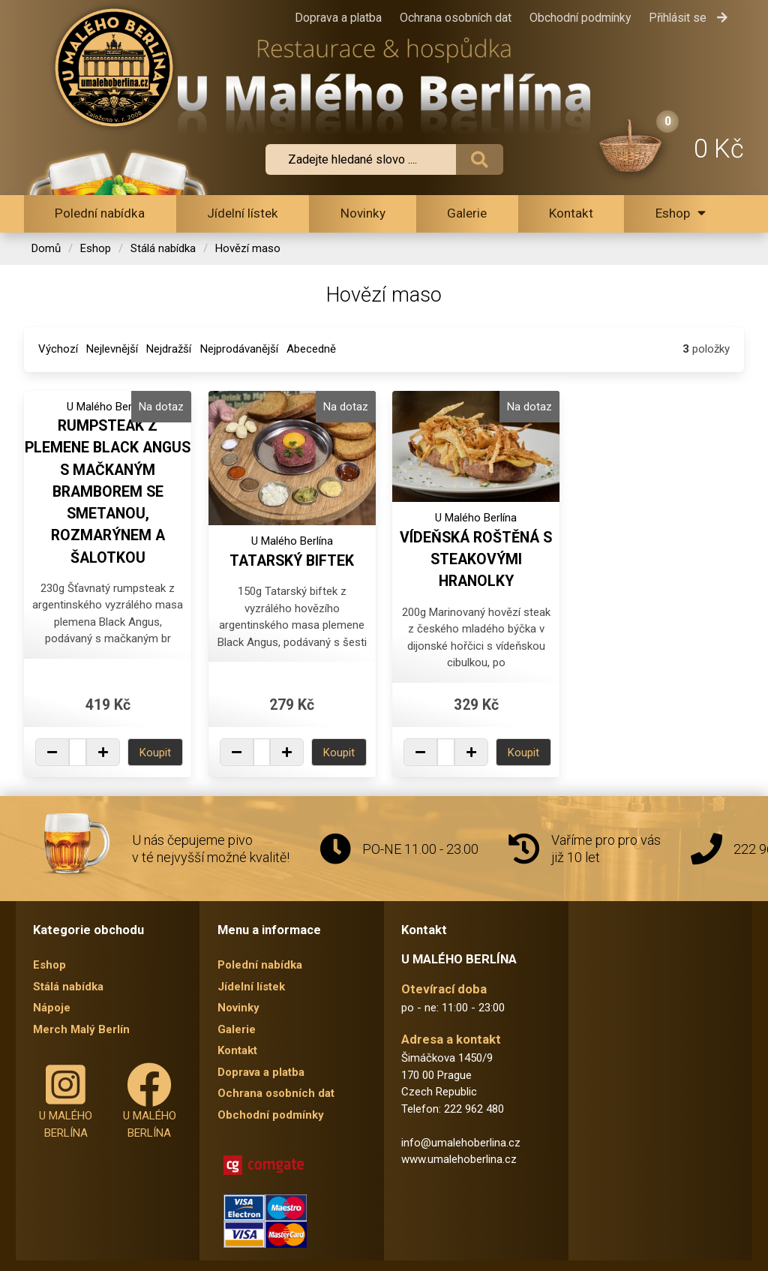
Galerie (467, 213)
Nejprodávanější (239, 349)
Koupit (155, 752)
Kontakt (571, 213)
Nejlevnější (112, 349)
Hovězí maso (247, 248)
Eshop (681, 213)
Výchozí (58, 349)
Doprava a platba (338, 18)
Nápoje (51, 1007)
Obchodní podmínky (580, 18)
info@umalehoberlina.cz (460, 1142)
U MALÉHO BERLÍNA (65, 1101)
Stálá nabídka (163, 248)
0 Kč (719, 149)
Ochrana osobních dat (456, 18)
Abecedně (311, 349)
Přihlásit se (688, 18)
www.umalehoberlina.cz (459, 1159)
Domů (46, 248)
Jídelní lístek (242, 213)
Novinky (363, 213)
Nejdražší (168, 349)
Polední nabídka (100, 213)
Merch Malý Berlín (81, 1029)
